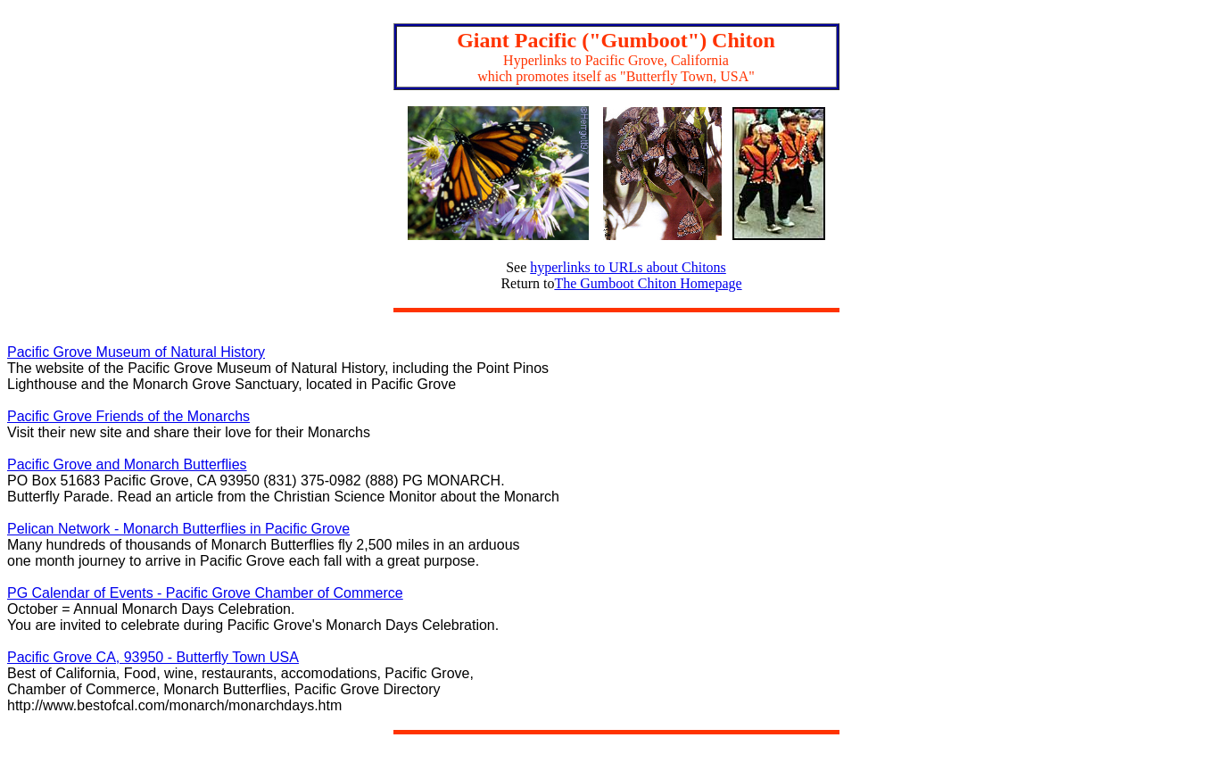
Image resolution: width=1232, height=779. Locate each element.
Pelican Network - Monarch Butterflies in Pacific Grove (178, 528)
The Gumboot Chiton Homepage (647, 283)
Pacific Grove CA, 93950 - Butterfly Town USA (153, 657)
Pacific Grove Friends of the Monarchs (128, 416)
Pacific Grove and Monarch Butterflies (127, 464)
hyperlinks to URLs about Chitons (628, 267)
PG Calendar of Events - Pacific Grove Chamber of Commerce (205, 593)
